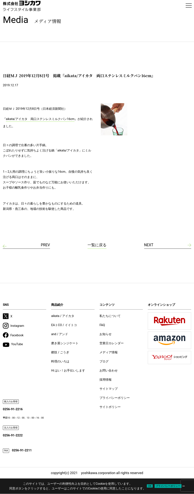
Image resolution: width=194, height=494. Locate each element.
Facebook (13, 335)
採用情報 (105, 379)
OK (150, 486)
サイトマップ (108, 388)
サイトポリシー (110, 407)
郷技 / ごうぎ (60, 352)
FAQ (102, 325)
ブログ (104, 361)
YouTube (13, 345)
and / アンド (59, 334)
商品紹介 (57, 305)
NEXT (149, 245)
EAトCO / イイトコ (64, 325)
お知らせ (105, 334)
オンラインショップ (161, 305)
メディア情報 (108, 352)
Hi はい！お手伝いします (68, 370)
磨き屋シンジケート (64, 343)
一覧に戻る (97, 245)
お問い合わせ (108, 370)
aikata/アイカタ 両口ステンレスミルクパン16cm (40, 119)
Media (32, 19)
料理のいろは (60, 361)
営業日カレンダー (111, 343)
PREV (45, 245)
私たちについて (110, 316)
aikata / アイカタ (62, 316)
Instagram (13, 326)
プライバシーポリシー (114, 398)
